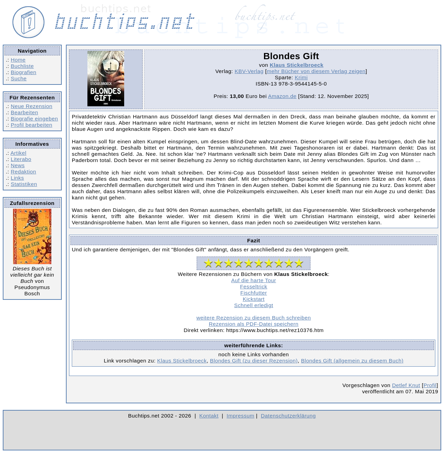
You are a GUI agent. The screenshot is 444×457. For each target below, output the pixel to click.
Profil (430, 385)
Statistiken (24, 184)
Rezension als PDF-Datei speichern (254, 324)
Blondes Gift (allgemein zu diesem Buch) (352, 361)
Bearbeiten (24, 112)
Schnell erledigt (253, 305)
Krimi (301, 77)
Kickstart (254, 299)
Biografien (23, 72)
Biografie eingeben (34, 119)
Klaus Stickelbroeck (297, 65)
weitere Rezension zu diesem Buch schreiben (253, 318)
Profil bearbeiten (31, 125)
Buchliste (22, 66)
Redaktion (23, 171)
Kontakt (209, 416)
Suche (19, 78)
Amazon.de (282, 96)
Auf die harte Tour (253, 280)
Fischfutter (253, 293)
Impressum (240, 416)
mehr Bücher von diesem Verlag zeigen (316, 71)
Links (17, 178)
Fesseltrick (253, 286)
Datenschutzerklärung (288, 416)
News (18, 165)
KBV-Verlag (249, 71)
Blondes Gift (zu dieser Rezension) (254, 361)
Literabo (21, 159)
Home (18, 60)
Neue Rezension (31, 106)
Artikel (18, 153)
